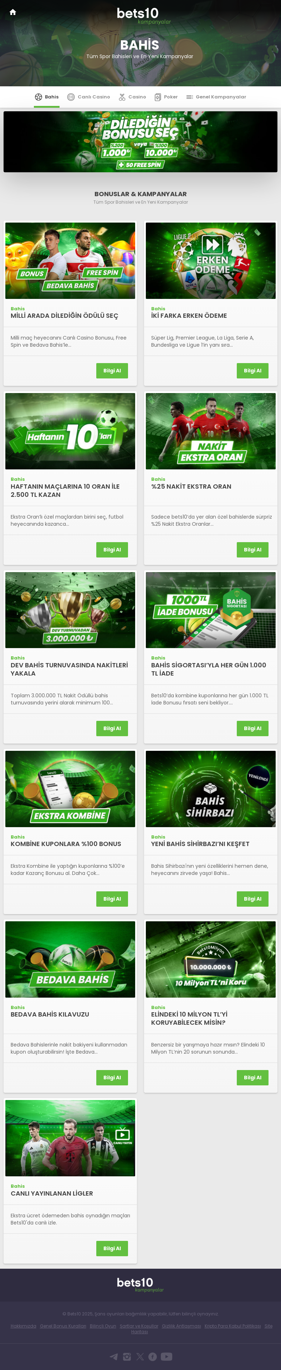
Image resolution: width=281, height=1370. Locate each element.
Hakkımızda (23, 1326)
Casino (132, 96)
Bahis (46, 96)
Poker (166, 96)
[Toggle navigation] (269, 11)
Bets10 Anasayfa (12, 12)
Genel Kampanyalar (216, 96)
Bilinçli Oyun (103, 1326)
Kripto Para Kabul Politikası (233, 1326)
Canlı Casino (88, 96)
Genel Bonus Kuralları (63, 1326)
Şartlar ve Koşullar (139, 1326)
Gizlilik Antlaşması (181, 1326)
